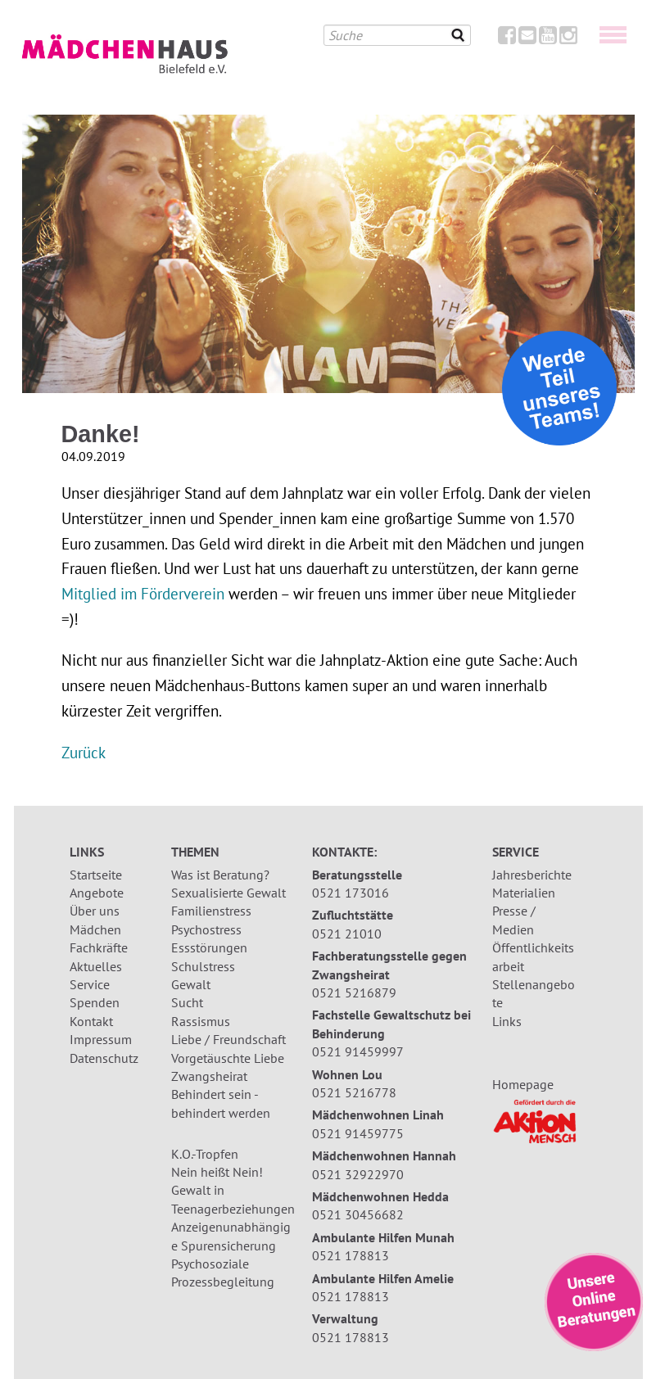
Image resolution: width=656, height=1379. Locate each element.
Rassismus (200, 1021)
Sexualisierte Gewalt (228, 892)
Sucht (187, 1002)
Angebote (97, 892)
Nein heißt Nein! (217, 1172)
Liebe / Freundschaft (228, 1039)
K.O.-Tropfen (204, 1154)
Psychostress (206, 929)
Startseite (96, 874)
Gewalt (190, 984)
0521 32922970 (358, 1174)
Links (507, 1021)
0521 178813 (350, 1255)
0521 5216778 (354, 1092)
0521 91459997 (358, 1051)
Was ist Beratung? (220, 874)
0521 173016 (350, 892)
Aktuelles (96, 966)
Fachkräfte (99, 947)
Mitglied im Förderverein (142, 593)
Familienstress (211, 910)
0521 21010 (347, 933)
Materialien (523, 892)
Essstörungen (209, 947)
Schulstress (203, 966)
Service (90, 984)
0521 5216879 (354, 992)
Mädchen (95, 929)
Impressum (101, 1039)
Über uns (95, 910)
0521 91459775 (358, 1133)
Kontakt (91, 1021)
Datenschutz (104, 1058)
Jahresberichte (532, 874)
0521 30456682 (358, 1214)
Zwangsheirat (209, 1076)
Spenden (95, 1002)
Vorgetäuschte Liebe (227, 1058)
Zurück (83, 752)
